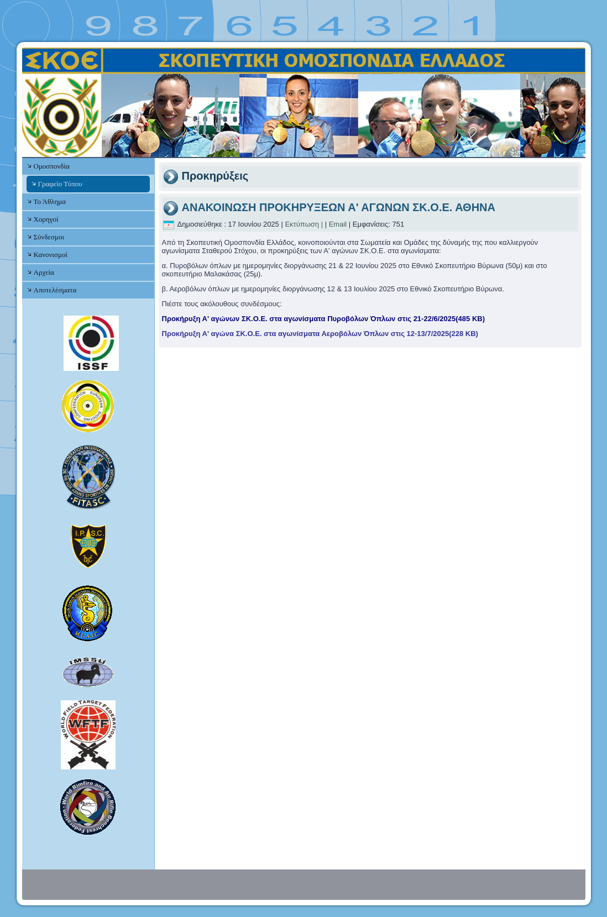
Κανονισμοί (50, 254)
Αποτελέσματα (55, 290)
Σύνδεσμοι (49, 237)
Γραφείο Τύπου (60, 184)
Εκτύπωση (302, 224)
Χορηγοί (46, 219)
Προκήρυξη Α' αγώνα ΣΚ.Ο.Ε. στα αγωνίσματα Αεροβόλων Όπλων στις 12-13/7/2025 (320, 333)
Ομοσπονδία (52, 166)
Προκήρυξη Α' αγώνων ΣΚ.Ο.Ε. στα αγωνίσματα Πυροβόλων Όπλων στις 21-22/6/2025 (323, 319)
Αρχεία (44, 272)
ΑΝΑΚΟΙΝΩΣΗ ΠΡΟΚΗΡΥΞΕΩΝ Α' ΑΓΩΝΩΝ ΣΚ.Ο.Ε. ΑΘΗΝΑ (338, 207)
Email (338, 224)
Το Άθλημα (50, 201)
